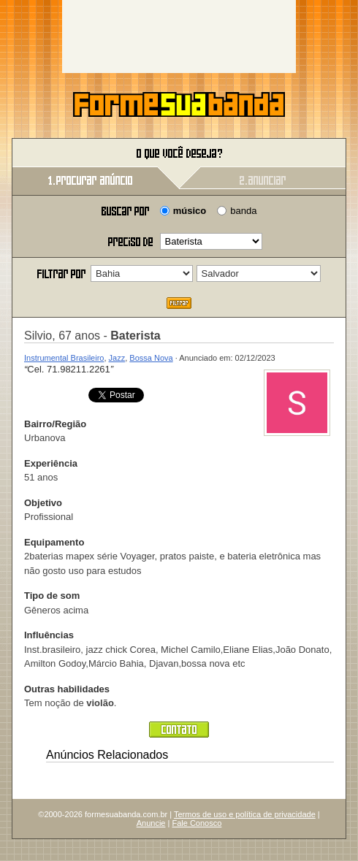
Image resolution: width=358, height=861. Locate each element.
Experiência (50, 463)
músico (190, 210)
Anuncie (151, 823)
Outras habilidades (67, 689)
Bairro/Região (55, 423)
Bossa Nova (150, 357)
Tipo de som (52, 595)
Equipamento (54, 542)
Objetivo (43, 502)
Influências (49, 635)
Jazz (117, 357)
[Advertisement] (179, 36)
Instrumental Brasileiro (64, 357)
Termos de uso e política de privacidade (245, 814)
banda (243, 210)
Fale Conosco (196, 823)
